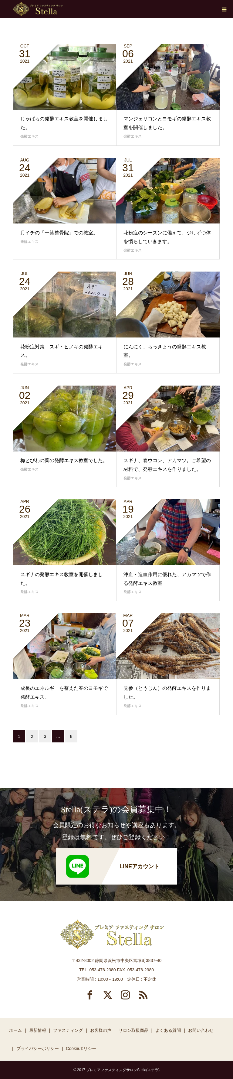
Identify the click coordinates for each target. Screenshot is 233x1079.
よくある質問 (168, 1030)
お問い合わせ (201, 1030)
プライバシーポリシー (37, 1048)
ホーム (15, 1030)
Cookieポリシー (81, 1048)
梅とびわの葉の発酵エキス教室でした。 (64, 460)
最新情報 (37, 1030)
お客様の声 (100, 1030)
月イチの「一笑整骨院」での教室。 (59, 232)
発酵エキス (29, 136)
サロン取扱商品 (133, 1030)
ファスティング (68, 1030)
